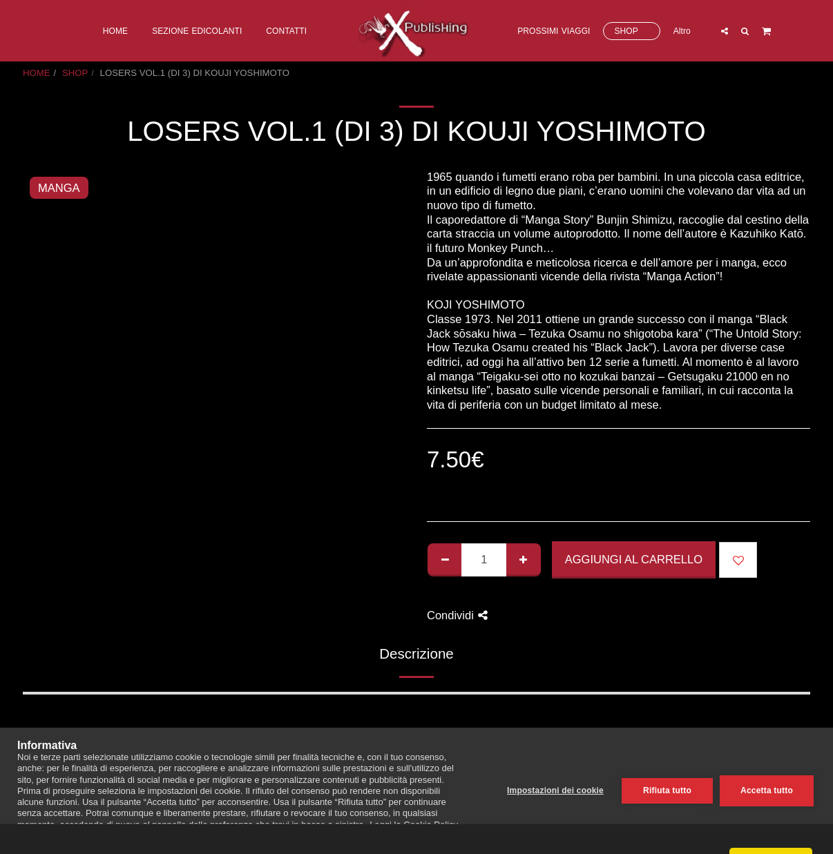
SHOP (75, 73)
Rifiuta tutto (667, 790)
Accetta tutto (766, 790)
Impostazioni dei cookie (555, 790)
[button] (724, 30)
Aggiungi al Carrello (633, 559)
